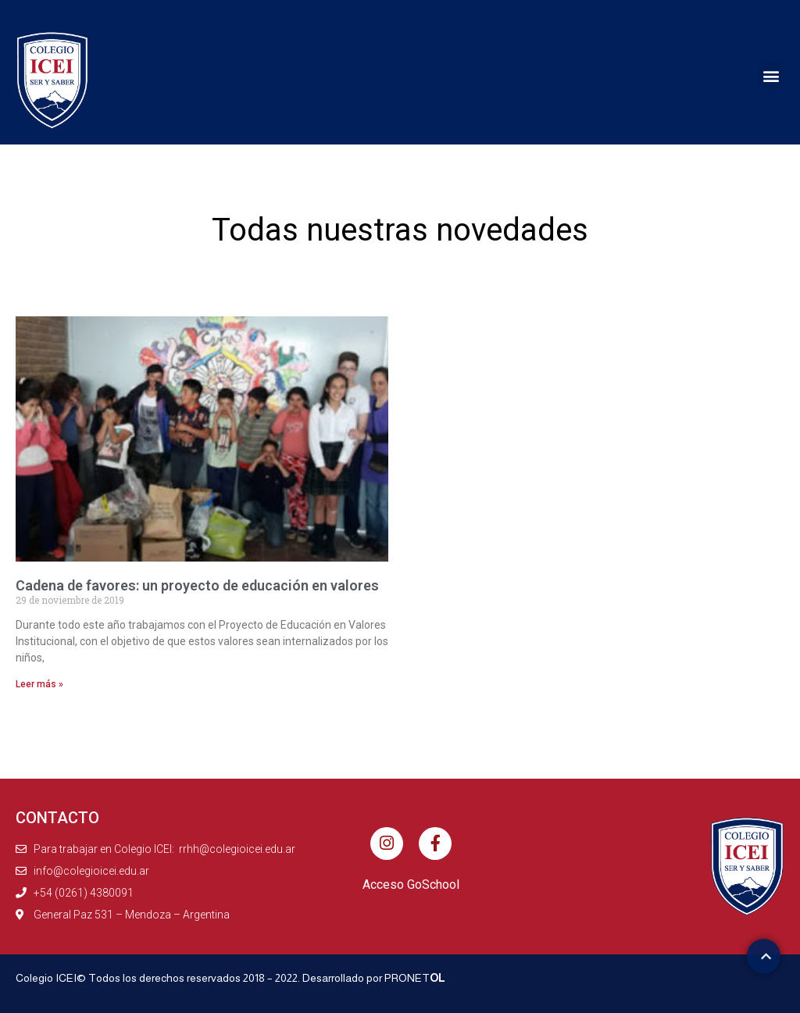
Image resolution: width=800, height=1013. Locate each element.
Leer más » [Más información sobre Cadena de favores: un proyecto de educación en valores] (39, 684)
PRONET (414, 978)
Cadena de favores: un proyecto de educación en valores (197, 585)
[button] (771, 76)
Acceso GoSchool (410, 884)
